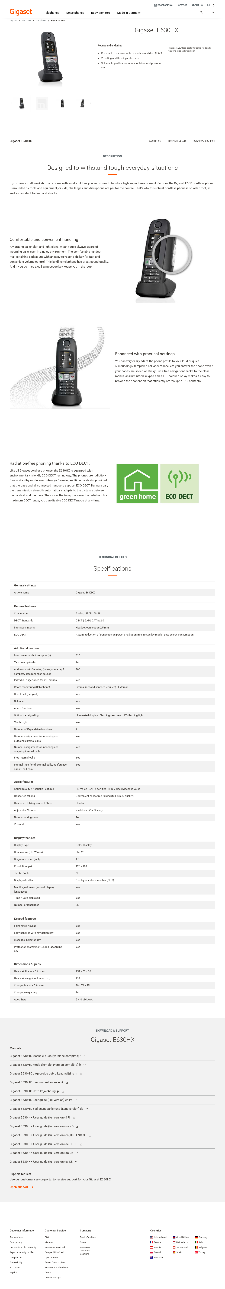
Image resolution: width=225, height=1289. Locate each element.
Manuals (49, 1242)
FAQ (47, 1237)
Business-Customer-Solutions (85, 1250)
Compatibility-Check (55, 1252)
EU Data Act (15, 1267)
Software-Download (55, 1247)
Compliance (15, 1257)
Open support (19, 1187)
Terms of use (16, 1237)
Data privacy (16, 1242)
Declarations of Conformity (23, 1247)
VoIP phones (41, 20)
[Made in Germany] (129, 13)
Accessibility (16, 1262)
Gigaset (14, 20)
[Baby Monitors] (101, 13)
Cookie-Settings (53, 1277)
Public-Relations (88, 1237)
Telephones (26, 20)
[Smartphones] (75, 13)
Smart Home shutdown (56, 1267)
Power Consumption (55, 1262)
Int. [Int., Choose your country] (211, 5)
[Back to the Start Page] (21, 12)
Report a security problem (22, 1252)
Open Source (51, 1257)
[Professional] (164, 5)
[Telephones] (51, 13)
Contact (49, 1272)
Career (83, 1242)
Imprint (13, 1272)
